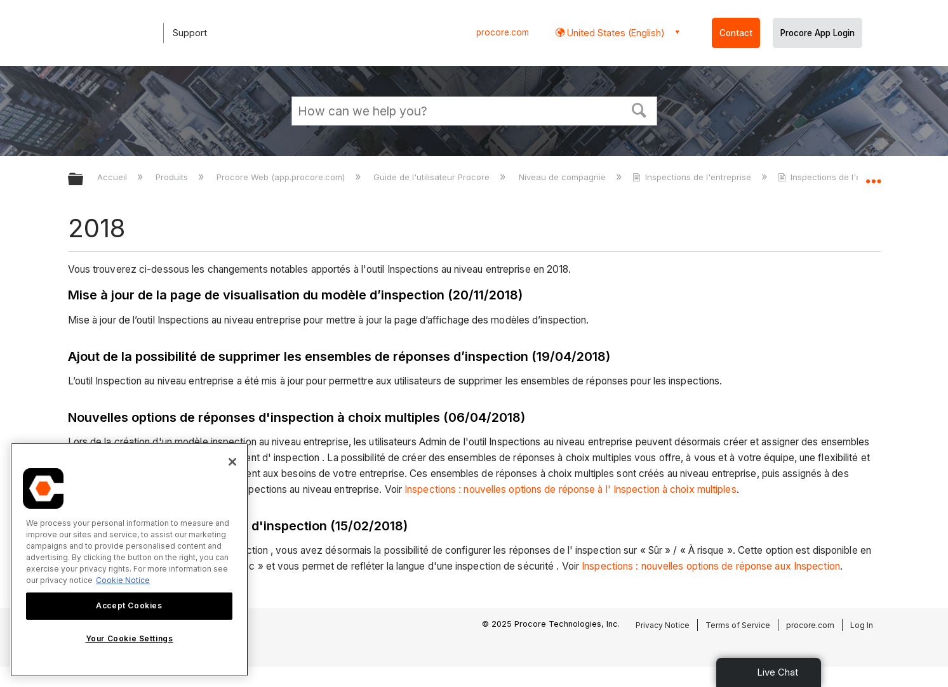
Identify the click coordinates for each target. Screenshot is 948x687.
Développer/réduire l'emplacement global (873, 175)
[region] (129, 560)
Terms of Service (737, 625)
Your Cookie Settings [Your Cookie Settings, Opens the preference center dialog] (129, 638)
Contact (735, 33)
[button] (639, 109)
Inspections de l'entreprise (693, 177)
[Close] (232, 462)
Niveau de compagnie (563, 177)
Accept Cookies (129, 605)
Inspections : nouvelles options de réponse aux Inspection (711, 566)
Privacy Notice (663, 625)
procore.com (502, 32)
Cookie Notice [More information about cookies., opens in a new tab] (123, 580)
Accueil (113, 177)
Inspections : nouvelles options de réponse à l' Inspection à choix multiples (570, 489)
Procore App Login (817, 33)
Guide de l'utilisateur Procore (432, 177)
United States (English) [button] (614, 32)
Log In (861, 625)
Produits (173, 177)
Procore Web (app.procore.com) (282, 177)
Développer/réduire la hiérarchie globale (83, 180)
